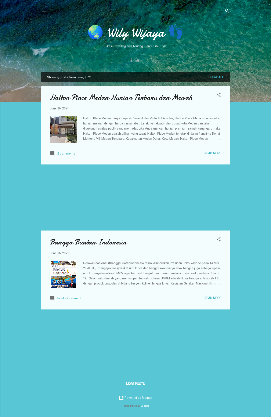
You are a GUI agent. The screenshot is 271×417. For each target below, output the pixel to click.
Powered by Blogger (135, 398)
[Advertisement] (135, 197)
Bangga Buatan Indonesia (88, 242)
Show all (216, 77)
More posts (135, 383)
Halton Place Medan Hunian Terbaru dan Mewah (121, 97)
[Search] (227, 11)
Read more (213, 153)
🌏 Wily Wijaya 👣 (135, 32)
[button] (218, 95)
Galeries (145, 406)
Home (135, 61)
